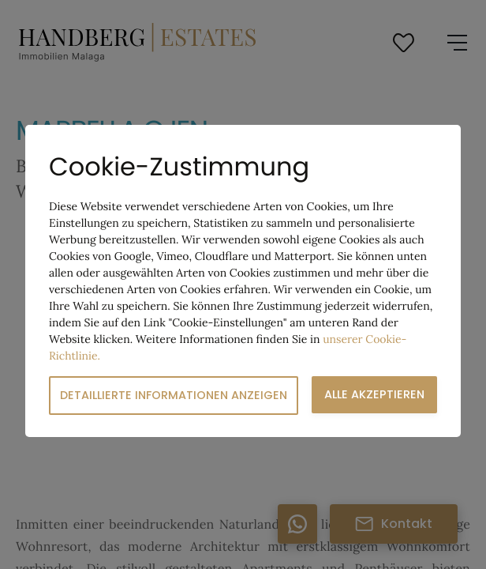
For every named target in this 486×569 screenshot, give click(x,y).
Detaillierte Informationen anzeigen (173, 395)
